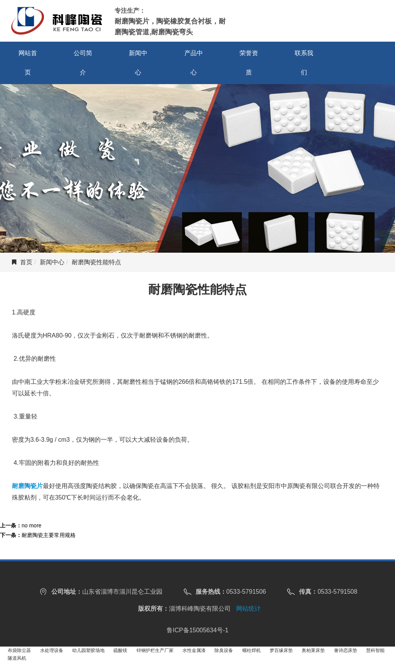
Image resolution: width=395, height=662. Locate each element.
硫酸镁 (120, 650)
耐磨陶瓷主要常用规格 (49, 535)
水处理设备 (51, 650)
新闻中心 (138, 63)
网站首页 (28, 63)
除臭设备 (223, 650)
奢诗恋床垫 (345, 650)
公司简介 (83, 63)
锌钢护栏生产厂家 (155, 650)
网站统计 (248, 608)
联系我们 (304, 63)
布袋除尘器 (19, 650)
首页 (26, 262)
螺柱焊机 (251, 650)
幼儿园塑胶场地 (88, 650)
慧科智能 (375, 650)
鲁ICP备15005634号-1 (197, 630)
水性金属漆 (194, 650)
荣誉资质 (249, 63)
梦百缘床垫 (281, 650)
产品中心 (193, 63)
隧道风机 (17, 658)
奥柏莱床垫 (313, 650)
